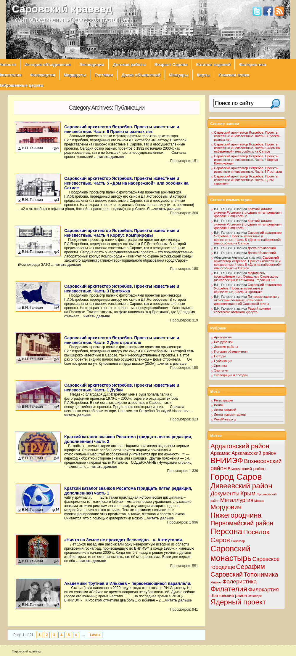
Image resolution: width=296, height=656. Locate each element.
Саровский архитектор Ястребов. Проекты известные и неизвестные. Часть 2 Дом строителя (121, 340)
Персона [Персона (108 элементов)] (226, 531)
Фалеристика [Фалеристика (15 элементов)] (239, 581)
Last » (95, 635)
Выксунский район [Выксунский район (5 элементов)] (247, 468)
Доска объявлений (141, 75)
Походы (220, 356)
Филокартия (42, 75)
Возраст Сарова (171, 64)
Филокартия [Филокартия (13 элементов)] (263, 589)
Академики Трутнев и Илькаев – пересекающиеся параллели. (128, 583)
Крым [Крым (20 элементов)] (247, 493)
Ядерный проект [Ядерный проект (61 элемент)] (238, 602)
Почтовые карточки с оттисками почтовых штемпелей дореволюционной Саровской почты (246, 300)
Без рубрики (223, 342)
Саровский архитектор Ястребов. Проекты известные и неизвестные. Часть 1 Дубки (121, 387)
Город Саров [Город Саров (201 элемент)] (236, 476)
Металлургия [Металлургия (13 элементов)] (236, 500)
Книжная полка (233, 75)
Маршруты (75, 75)
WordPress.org (225, 419)
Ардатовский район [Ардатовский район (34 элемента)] (239, 446)
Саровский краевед (62, 9)
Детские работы (129, 64)
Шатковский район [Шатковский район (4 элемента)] (228, 595)
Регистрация (223, 400)
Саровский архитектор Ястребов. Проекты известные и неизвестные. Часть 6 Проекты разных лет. (121, 129)
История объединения (48, 64)
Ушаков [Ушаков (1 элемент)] (215, 582)
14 (57, 509)
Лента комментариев (230, 414)
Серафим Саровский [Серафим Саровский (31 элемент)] (237, 570)
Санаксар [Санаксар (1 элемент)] (238, 541)
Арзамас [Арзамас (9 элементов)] (220, 453)
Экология (221, 370)
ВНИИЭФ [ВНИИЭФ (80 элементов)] (226, 460)
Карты (203, 75)
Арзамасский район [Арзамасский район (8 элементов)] (253, 453)
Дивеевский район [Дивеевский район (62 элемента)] (241, 486)
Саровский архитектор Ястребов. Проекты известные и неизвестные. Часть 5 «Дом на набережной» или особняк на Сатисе (126, 183)
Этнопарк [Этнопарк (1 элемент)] (255, 596)
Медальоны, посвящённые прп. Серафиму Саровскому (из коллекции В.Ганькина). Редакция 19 (246, 276)
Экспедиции (91, 64)
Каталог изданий (213, 64)
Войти (218, 405)
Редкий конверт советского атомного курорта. (242, 310)
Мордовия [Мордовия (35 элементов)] (226, 507)
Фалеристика (252, 64)
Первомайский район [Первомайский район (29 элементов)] (241, 523)
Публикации (223, 361)
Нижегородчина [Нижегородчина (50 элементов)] (236, 515)
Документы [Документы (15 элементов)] (224, 493)
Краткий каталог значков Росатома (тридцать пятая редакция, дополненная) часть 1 (248, 224)
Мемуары (178, 75)
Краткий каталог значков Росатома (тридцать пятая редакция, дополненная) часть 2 (248, 212)
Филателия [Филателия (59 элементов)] (228, 589)
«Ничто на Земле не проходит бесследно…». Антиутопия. (123, 539)
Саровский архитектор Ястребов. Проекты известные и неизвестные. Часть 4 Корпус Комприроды (121, 233)
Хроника (220, 365)
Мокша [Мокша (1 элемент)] (259, 501)
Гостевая (103, 75)
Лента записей (225, 410)
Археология (222, 337)
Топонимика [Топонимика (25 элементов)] (261, 574)
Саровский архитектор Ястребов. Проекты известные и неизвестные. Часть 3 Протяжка (121, 288)
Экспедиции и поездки (231, 375)
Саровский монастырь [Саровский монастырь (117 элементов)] (230, 553)
